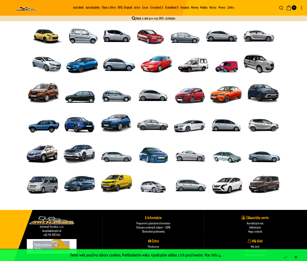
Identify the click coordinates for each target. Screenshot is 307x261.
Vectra (212, 7)
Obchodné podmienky (153, 231)
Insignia (185, 7)
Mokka (203, 7)
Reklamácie (255, 227)
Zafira (230, 7)
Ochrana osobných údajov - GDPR (153, 227)
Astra (137, 7)
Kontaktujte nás (255, 223)
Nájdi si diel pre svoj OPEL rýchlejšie (155, 18)
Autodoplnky (93, 7)
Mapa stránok (255, 231)
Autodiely (78, 7)
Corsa (145, 7)
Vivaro (221, 7)
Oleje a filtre (109, 7)
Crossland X (156, 7)
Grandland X (172, 7)
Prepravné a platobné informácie (153, 223)
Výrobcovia (153, 246)
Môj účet (255, 246)
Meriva (194, 7)
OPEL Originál (125, 7)
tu (219, 255)
